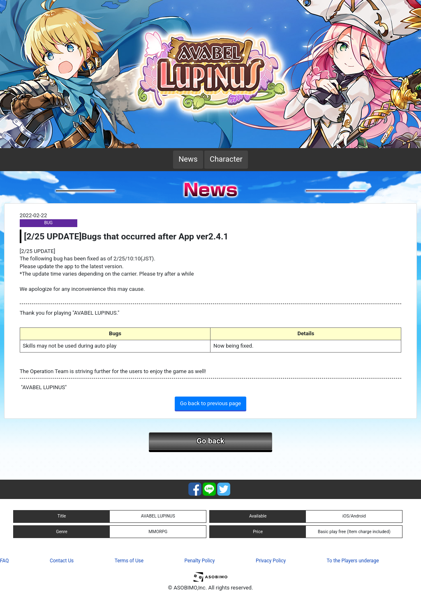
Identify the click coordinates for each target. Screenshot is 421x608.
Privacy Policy (271, 561)
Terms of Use (129, 561)
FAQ (4, 561)
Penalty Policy (200, 561)
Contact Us (62, 561)
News (187, 159)
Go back (210, 441)
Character (226, 159)
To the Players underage (353, 561)
